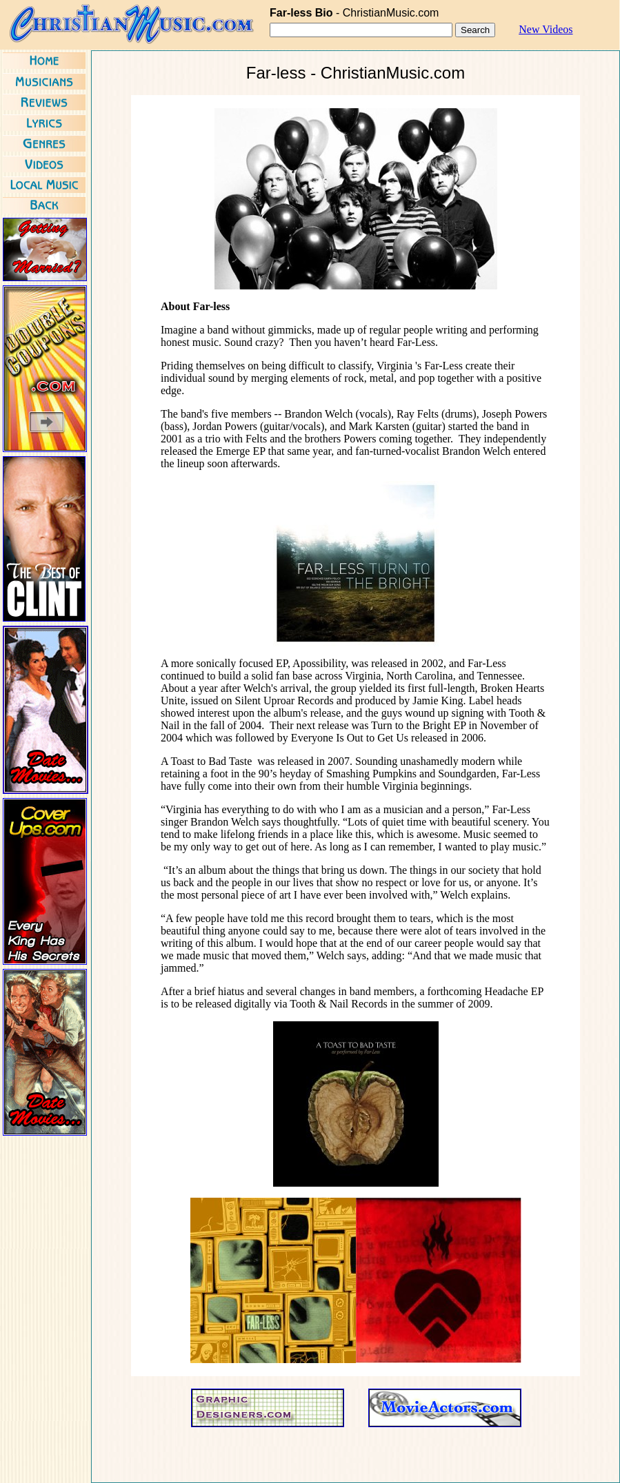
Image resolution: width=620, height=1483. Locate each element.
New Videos (545, 29)
